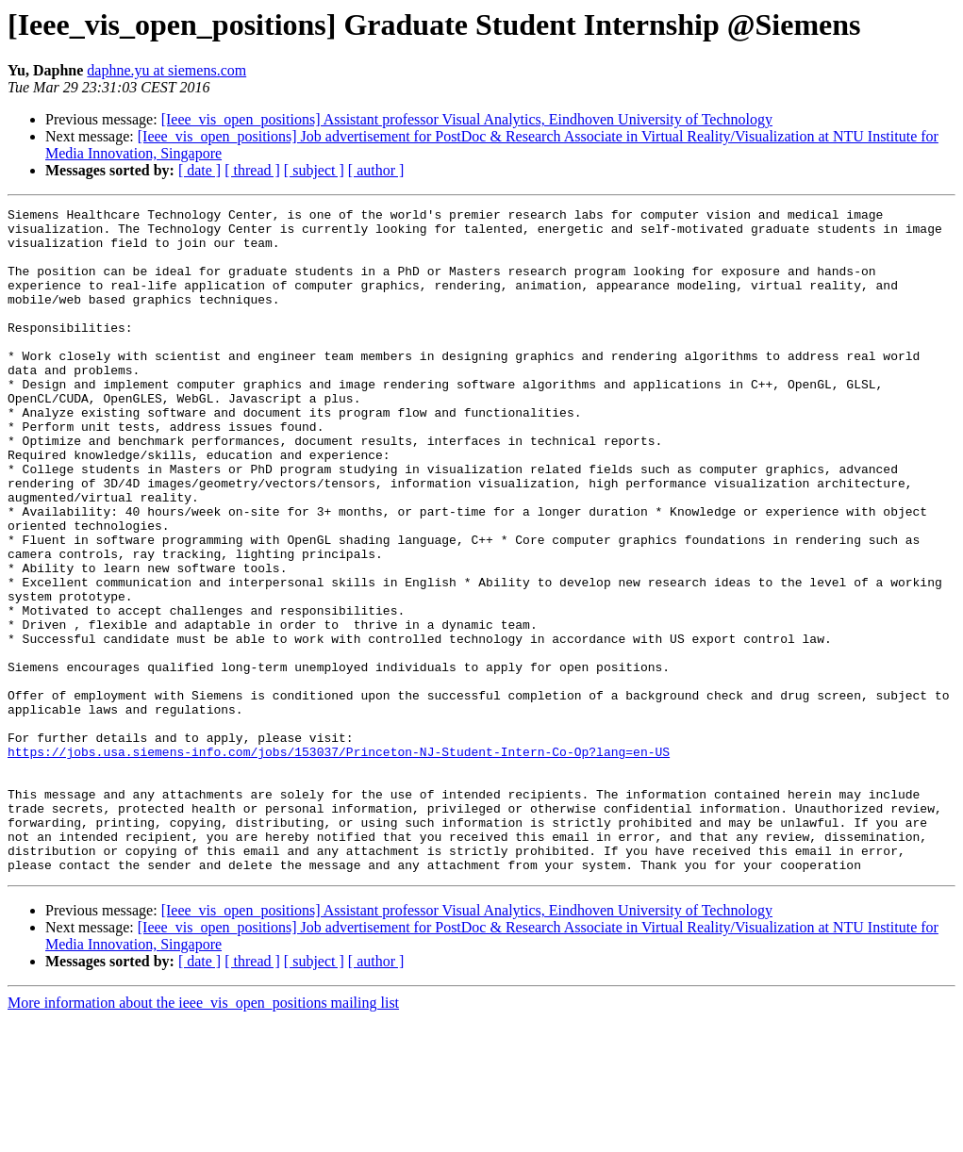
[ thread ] (252, 170)
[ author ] (376, 170)
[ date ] (199, 170)
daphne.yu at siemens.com (166, 70)
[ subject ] (314, 170)
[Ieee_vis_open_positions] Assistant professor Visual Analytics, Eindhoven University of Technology (466, 119)
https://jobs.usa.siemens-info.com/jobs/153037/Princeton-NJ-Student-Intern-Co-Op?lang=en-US (339, 861)
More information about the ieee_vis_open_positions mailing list (203, 1135)
